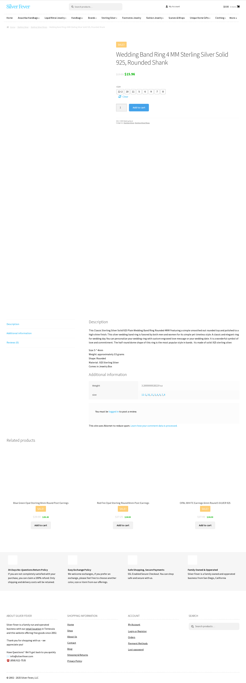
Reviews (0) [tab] (13, 342)
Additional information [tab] (19, 333)
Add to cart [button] (41, 525)
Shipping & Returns (77, 654)
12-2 (144, 394)
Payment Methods (138, 643)
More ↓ (233, 17)
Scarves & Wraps (177, 17)
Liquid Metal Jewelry (55, 17)
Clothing (219, 17)
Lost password (136, 649)
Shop (70, 630)
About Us (72, 636)
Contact (71, 642)
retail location (33, 628)
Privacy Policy (74, 661)
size (118, 86)
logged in (114, 411)
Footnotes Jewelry (131, 17)
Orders (131, 637)
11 (152, 394)
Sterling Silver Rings (39, 27)
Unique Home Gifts (199, 17)
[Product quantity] (121, 107)
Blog (69, 648)
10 (148, 394)
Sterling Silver (109, 17)
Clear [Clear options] (125, 96)
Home (9, 17)
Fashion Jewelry (154, 17)
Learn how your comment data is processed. (154, 425)
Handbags (76, 17)
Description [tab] (13, 324)
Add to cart (139, 107)
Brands (91, 17)
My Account (174, 6)
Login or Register (137, 631)
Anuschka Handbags (28, 17)
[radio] (120, 91)
